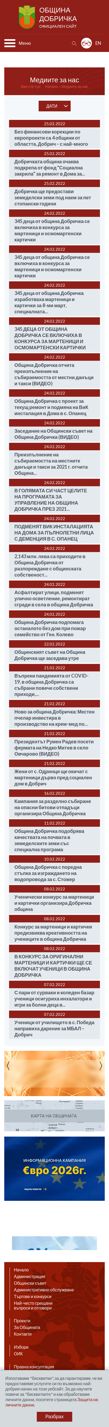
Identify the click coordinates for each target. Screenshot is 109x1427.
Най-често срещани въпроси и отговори (33, 1305)
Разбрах (54, 1416)
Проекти (22, 1320)
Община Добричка (58, 18)
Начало (51, 86)
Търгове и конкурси (32, 1296)
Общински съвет (30, 1283)
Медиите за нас (75, 86)
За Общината (27, 1327)
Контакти (23, 1334)
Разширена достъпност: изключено (86, 43)
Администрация (29, 1276)
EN (98, 43)
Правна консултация (34, 1366)
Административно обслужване (44, 1289)
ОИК (18, 1353)
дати (52, 105)
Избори (21, 1347)
